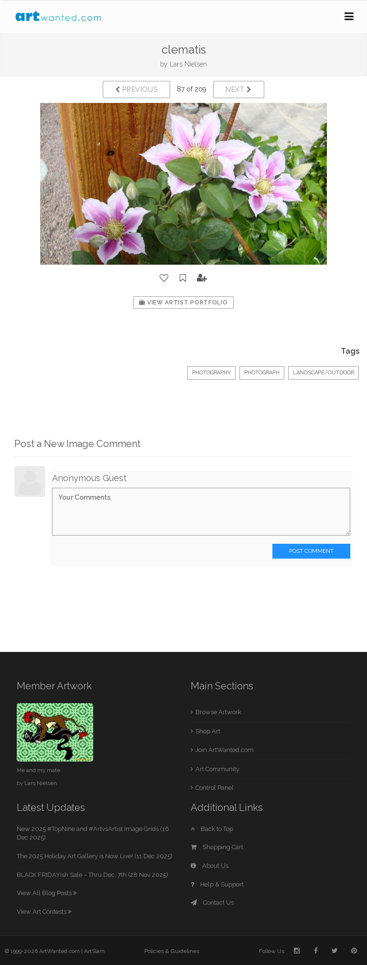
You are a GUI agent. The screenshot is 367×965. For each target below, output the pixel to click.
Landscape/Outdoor (323, 373)
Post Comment (311, 551)
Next (239, 89)
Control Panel (214, 787)
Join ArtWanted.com (224, 749)
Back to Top (212, 828)
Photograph (262, 373)
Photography (211, 373)
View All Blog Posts (46, 893)
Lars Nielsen (188, 64)
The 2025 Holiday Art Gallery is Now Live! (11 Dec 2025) (95, 856)
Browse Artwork (218, 712)
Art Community (217, 769)
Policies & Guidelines (171, 951)
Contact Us (212, 902)
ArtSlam (94, 951)
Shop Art (207, 731)
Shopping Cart (217, 847)
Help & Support (217, 884)
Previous (136, 89)
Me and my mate (38, 770)
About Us (209, 865)
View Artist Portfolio (183, 302)
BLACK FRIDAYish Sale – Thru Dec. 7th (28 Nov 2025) (92, 874)
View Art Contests (44, 911)
